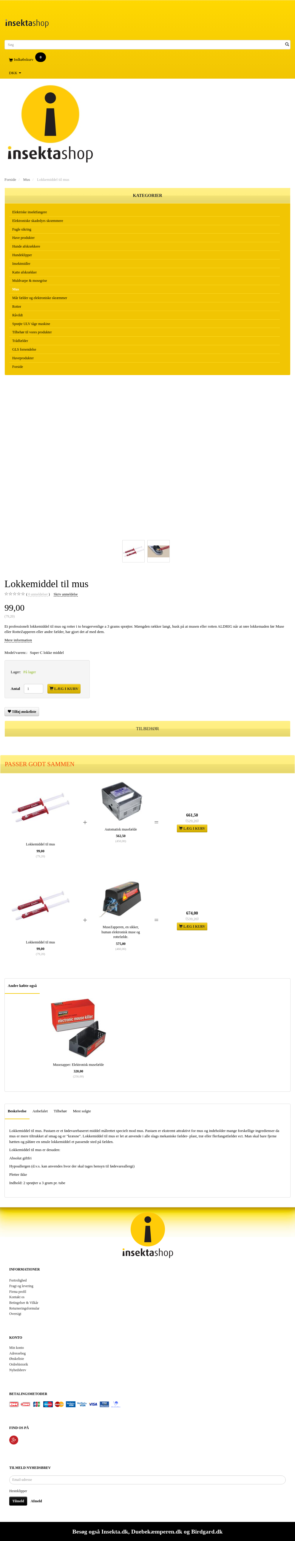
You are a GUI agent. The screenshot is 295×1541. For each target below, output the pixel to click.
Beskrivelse (17, 1111)
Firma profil (17, 1292)
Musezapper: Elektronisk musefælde (78, 1065)
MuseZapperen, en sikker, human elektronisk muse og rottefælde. (120, 932)
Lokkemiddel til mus (40, 844)
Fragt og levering (21, 1286)
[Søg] (287, 44)
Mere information (18, 640)
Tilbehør (60, 1111)
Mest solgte (82, 1111)
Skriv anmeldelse (66, 594)
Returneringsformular (24, 1308)
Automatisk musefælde (121, 829)
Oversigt (15, 1314)
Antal (16, 688)
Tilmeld (18, 1501)
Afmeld (36, 1501)
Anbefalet (40, 1111)
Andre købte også (22, 985)
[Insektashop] (26, 22)
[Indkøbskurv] (147, 59)
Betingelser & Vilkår (23, 1303)
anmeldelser (38, 595)
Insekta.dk (114, 1531)
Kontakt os (16, 1297)
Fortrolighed (18, 1280)
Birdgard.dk (207, 1531)
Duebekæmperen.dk (156, 1531)
